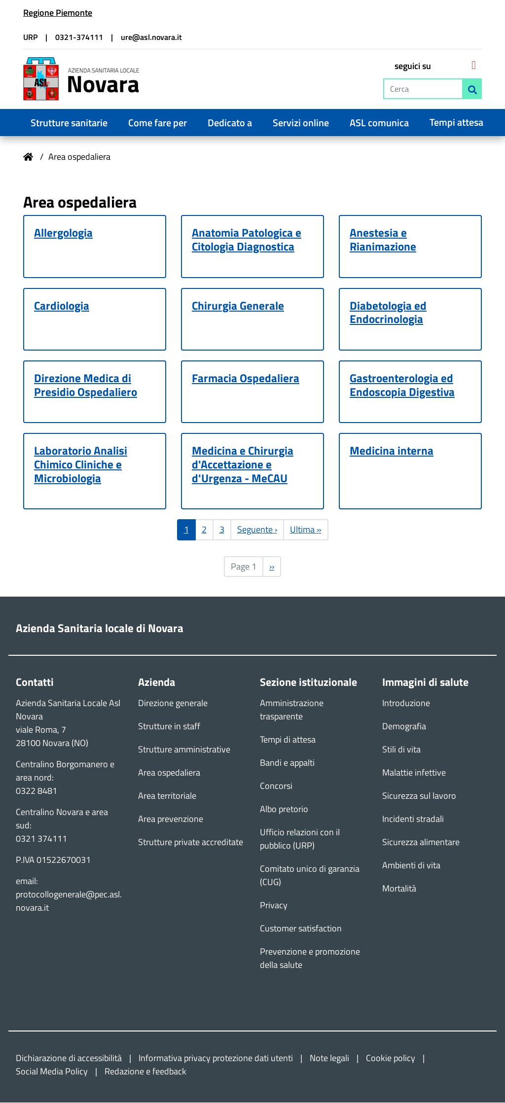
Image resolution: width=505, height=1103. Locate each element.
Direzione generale (173, 703)
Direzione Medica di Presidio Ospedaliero (85, 385)
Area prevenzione (170, 819)
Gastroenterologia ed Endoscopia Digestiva (402, 385)
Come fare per (157, 122)
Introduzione (406, 703)
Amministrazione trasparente (292, 710)
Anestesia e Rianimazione (383, 239)
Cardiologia (61, 306)
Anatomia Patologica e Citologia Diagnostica (246, 239)
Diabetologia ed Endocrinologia (388, 312)
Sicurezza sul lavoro (419, 796)
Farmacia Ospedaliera (245, 378)
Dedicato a (230, 122)
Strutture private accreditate (190, 842)
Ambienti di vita (411, 865)
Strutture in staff (169, 726)
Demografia (404, 726)
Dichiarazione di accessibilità (69, 1058)
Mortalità (399, 888)
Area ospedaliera (169, 773)
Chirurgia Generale (238, 306)
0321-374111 (79, 37)
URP (30, 37)
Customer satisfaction (301, 928)
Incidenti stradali (413, 819)
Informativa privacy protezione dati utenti (216, 1058)
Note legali (329, 1058)
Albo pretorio (284, 809)
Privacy (274, 905)
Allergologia (63, 233)
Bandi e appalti (287, 763)
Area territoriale (167, 796)
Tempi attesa (456, 122)
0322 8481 (36, 791)
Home (28, 157)
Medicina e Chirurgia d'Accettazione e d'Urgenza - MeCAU (242, 465)
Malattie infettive (414, 773)
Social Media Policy (52, 1071)
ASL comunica (379, 122)
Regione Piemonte (57, 12)
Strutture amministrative (184, 749)
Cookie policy (390, 1058)
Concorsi (276, 786)
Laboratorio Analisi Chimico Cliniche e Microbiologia (80, 465)
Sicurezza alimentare (421, 842)
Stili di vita (401, 749)
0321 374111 (41, 839)
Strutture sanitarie (69, 122)
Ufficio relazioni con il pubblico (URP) (300, 839)
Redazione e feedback (145, 1071)
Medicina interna (391, 451)
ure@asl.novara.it (151, 37)
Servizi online (301, 122)
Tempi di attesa (288, 740)
